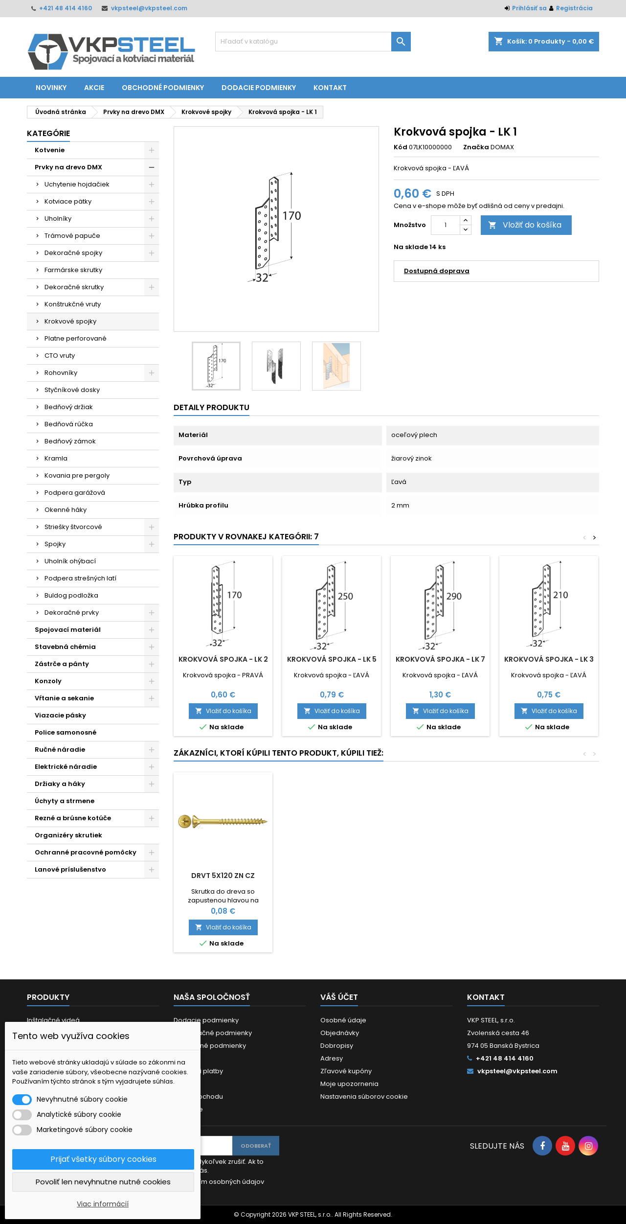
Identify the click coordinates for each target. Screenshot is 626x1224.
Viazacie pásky (60, 715)
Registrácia (574, 8)
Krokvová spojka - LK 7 (440, 659)
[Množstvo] (445, 225)
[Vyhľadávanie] (313, 41)
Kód (400, 147)
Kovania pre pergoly (77, 475)
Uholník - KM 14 (223, 875)
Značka (476, 147)
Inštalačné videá (53, 1020)
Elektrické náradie (66, 766)
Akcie (94, 87)
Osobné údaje (343, 1020)
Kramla (56, 458)
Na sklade (411, 247)
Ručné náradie (60, 749)
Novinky (51, 87)
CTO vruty (60, 355)
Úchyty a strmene (64, 801)
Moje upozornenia (349, 1083)
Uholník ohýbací (70, 561)
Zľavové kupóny (346, 1071)
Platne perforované (76, 338)
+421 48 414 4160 (65, 8)
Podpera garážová (75, 492)
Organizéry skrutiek (68, 835)
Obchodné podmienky (163, 87)
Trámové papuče (72, 235)
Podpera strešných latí (80, 578)
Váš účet (339, 997)
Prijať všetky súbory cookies (103, 1159)
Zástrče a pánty (62, 664)
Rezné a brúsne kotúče (73, 818)
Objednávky (339, 1033)
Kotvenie (50, 150)
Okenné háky (66, 509)
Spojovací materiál (68, 629)
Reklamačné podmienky (213, 1033)
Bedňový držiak (69, 407)
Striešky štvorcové (73, 526)
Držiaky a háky (60, 783)
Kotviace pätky (68, 201)
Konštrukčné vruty (73, 304)
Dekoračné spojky (73, 252)
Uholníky (58, 218)
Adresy (331, 1058)
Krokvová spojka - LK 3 (549, 659)
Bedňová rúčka (69, 424)
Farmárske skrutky (73, 270)
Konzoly (48, 681)
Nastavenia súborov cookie (364, 1096)
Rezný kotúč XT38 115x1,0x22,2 (331, 879)
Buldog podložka (71, 595)
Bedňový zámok (70, 441)
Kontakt (330, 87)
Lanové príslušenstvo (70, 869)
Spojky (55, 544)
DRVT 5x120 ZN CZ (549, 875)
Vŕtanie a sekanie (64, 698)
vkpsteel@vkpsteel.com (149, 8)
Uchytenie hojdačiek (77, 184)
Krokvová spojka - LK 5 (332, 659)
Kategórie (48, 133)
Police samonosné (65, 732)
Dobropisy (336, 1045)
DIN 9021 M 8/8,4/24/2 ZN (440, 875)
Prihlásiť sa (529, 8)
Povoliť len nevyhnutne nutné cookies (103, 1182)
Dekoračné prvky (72, 612)
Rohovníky (61, 372)
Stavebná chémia (65, 646)
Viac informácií (103, 1204)
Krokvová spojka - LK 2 (223, 659)
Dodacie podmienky (259, 87)
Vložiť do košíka (524, 225)
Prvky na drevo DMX (68, 167)
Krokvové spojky (70, 321)
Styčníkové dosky (72, 389)
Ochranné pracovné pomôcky (85, 852)
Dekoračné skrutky (74, 287)
